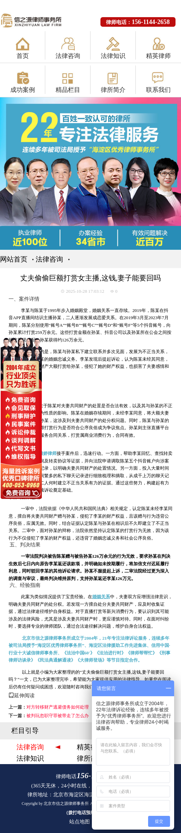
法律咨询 (68, 55)
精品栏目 (68, 89)
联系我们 (158, 89)
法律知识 (113, 55)
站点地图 (79, 821)
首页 (22, 55)
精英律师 (158, 55)
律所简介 (113, 89)
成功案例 (22, 89)
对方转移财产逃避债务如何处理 (57, 707)
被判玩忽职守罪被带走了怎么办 (57, 715)
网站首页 (13, 259)
